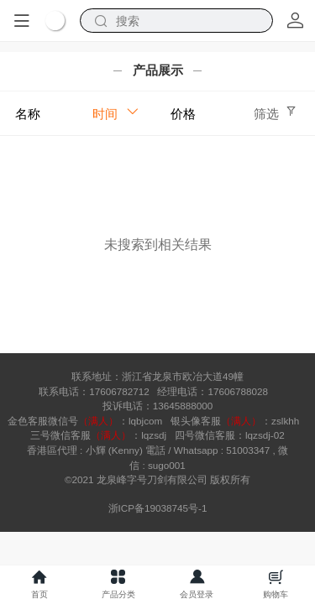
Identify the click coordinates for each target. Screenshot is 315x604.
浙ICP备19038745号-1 (157, 507)
